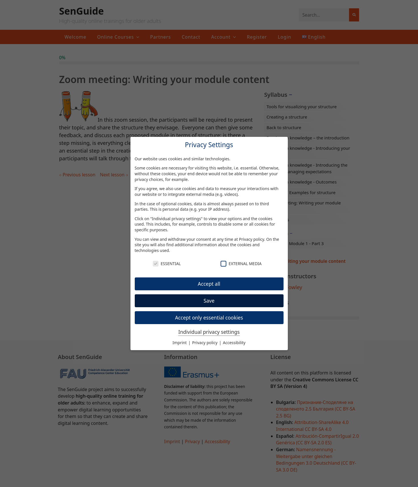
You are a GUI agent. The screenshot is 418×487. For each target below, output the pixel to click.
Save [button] (208, 300)
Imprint (180, 342)
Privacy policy (251, 239)
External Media (241, 263)
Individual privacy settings (208, 331)
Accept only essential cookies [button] (209, 317)
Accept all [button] (209, 283)
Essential (167, 263)
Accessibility (234, 342)
